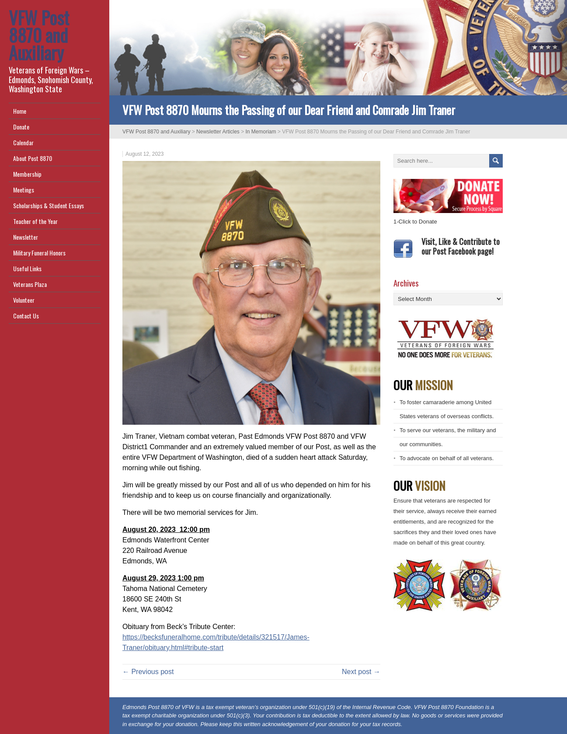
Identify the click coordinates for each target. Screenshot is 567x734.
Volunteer (24, 299)
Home (19, 110)
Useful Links (27, 268)
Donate (21, 126)
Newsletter (25, 236)
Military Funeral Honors (39, 252)
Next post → (361, 671)
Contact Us (26, 315)
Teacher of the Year (35, 221)
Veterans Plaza (30, 284)
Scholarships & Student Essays (48, 205)
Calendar (23, 142)
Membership (27, 173)
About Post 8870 (32, 158)
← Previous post (148, 671)
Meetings (23, 189)
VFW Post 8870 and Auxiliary (39, 35)
